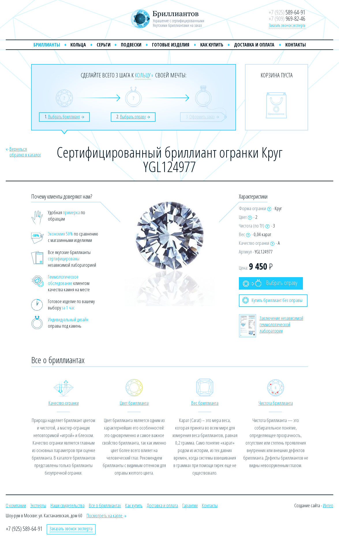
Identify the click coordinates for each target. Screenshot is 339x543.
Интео (328, 505)
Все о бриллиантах (105, 505)
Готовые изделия (170, 45)
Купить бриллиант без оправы (272, 300)
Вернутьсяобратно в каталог (25, 151)
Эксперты (38, 505)
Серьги (103, 45)
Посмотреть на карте (106, 515)
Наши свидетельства (67, 505)
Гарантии (190, 505)
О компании (16, 505)
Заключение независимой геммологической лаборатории (281, 324)
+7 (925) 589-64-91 (24, 529)
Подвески (131, 45)
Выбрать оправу (269, 283)
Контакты (295, 45)
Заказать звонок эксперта (287, 25)
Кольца (78, 45)
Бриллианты (46, 45)
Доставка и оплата (254, 45)
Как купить (211, 45)
